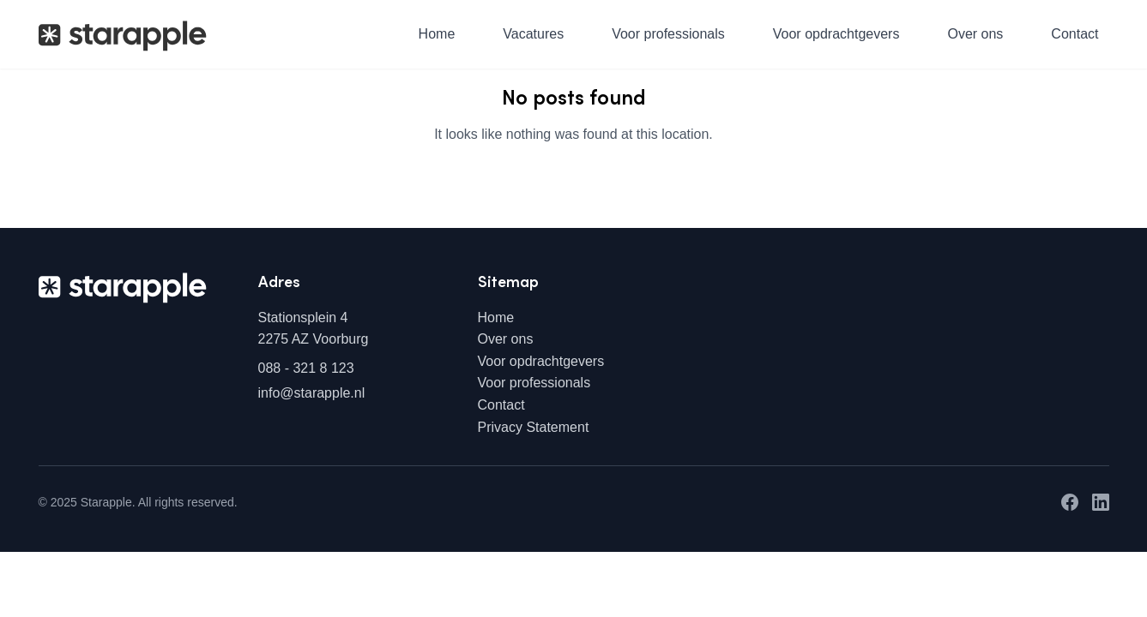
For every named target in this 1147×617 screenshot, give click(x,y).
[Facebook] (1069, 502)
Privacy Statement (533, 427)
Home (437, 34)
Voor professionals (668, 34)
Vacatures (533, 34)
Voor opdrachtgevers (836, 34)
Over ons (975, 34)
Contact (1074, 34)
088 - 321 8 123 (306, 368)
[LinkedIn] (1100, 502)
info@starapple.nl (311, 393)
